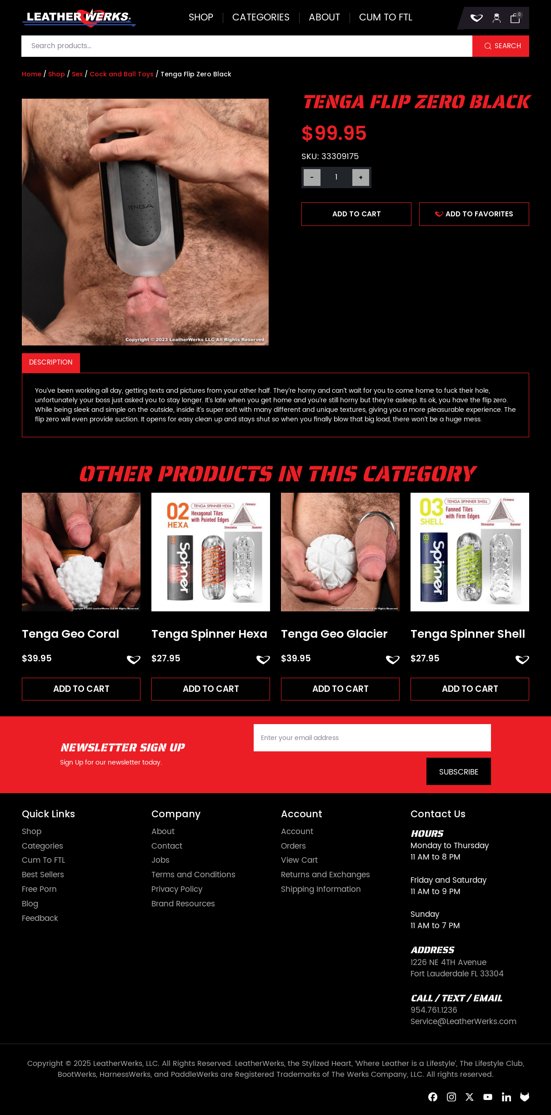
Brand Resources (183, 904)
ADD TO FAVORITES (474, 214)
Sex (77, 74)
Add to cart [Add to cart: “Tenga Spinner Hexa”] (210, 689)
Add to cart (356, 214)
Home (31, 74)
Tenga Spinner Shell (468, 634)
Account (297, 832)
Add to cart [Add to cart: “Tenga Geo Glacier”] (340, 689)
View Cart (299, 861)
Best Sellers (43, 875)
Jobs (160, 861)
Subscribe (459, 772)
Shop (201, 18)
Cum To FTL (43, 861)
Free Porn (39, 890)
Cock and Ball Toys (122, 74)
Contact (166, 846)
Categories (261, 18)
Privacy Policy (176, 890)
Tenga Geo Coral (70, 634)
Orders (293, 846)
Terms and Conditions (193, 875)
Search (508, 46)
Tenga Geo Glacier (334, 634)
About (324, 18)
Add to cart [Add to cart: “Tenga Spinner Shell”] (470, 689)
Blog (30, 904)
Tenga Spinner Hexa (209, 634)
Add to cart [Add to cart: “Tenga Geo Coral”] (81, 689)
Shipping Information (321, 890)
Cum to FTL (385, 18)
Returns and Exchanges (325, 875)
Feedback (40, 919)
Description (50, 362)
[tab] (51, 363)
